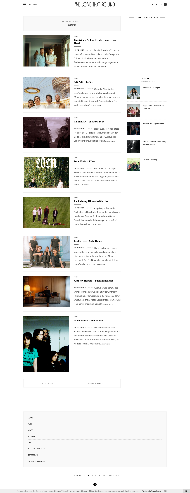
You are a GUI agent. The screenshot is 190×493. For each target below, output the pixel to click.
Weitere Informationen (151, 491)
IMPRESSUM (33, 455)
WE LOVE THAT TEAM (36, 449)
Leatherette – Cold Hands (88, 241)
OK (165, 491)
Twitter (94, 475)
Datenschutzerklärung (36, 461)
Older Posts (96, 383)
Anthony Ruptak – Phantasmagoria (93, 280)
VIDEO (30, 430)
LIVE (29, 443)
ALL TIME (31, 436)
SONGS (76, 36)
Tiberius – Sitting (150, 160)
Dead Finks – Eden (84, 161)
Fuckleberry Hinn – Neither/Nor (92, 201)
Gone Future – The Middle (88, 320)
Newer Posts (48, 383)
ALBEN (30, 424)
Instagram (111, 475)
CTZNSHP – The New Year (89, 121)
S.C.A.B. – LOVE (83, 81)
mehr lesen (102, 67)
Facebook (77, 475)
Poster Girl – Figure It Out (153, 124)
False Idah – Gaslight (151, 88)
